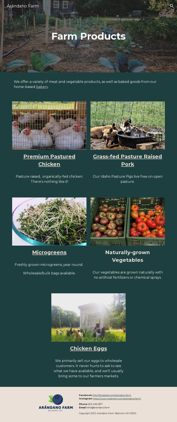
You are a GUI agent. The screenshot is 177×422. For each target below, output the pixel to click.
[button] (172, 6)
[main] (88, 36)
